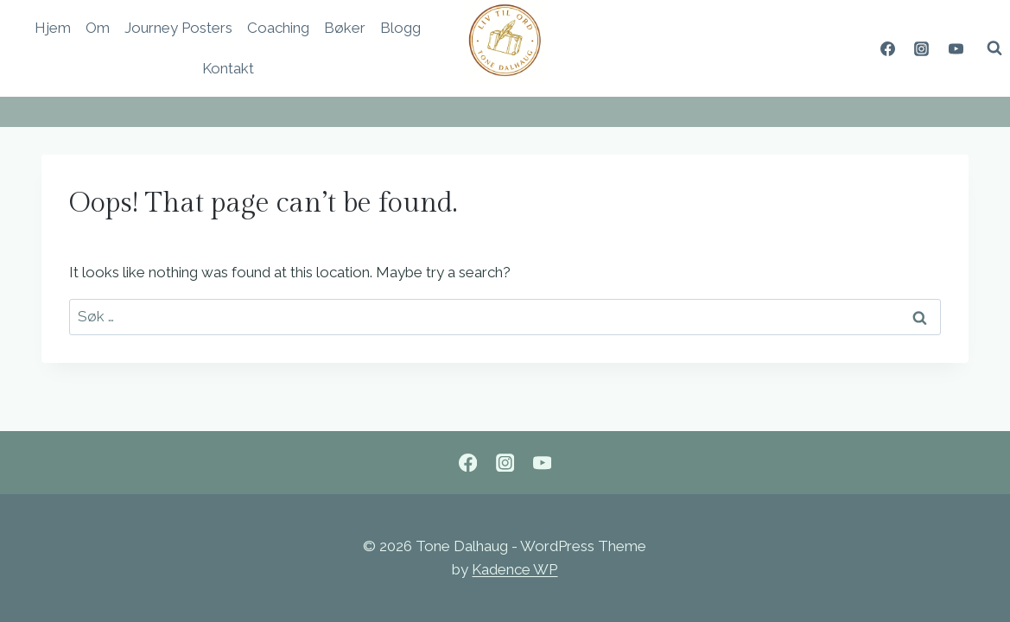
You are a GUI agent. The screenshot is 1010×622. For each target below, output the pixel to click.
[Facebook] (888, 48)
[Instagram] (922, 48)
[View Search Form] (994, 48)
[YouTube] (955, 48)
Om (98, 27)
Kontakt (228, 68)
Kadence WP (514, 569)
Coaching (278, 27)
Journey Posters (178, 27)
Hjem (53, 27)
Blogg (400, 27)
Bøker (344, 27)
